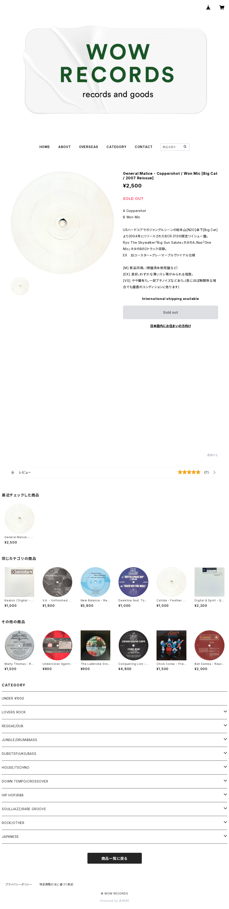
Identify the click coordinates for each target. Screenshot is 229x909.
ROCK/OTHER (13, 823)
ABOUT (64, 147)
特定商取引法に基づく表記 (56, 884)
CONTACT (144, 147)
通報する (212, 455)
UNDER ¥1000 (13, 698)
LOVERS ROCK (14, 712)
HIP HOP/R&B (13, 795)
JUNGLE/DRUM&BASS (19, 740)
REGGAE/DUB (13, 726)
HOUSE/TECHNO (15, 767)
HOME (44, 147)
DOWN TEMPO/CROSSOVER (25, 781)
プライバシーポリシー (18, 884)
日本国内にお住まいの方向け (170, 326)
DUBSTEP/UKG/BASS (19, 754)
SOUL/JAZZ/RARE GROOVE (24, 809)
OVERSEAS (88, 147)
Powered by (114, 900)
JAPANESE (10, 837)
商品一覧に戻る (114, 858)
